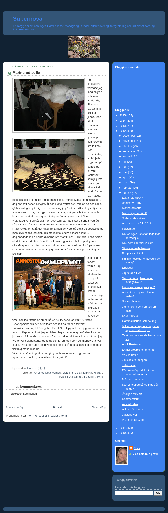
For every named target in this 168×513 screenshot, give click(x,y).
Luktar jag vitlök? (132, 197)
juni (125, 167)
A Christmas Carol (133, 419)
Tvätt (100, 376)
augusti (128, 156)
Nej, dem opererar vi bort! (138, 243)
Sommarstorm (131, 399)
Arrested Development (47, 372)
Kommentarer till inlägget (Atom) (47, 415)
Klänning (86, 372)
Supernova (27, 18)
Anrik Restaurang (133, 344)
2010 (123, 433)
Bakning (68, 372)
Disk (77, 372)
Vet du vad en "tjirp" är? (136, 223)
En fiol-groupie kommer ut (138, 349)
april (126, 177)
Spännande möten (133, 218)
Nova (137, 448)
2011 (123, 428)
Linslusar (127, 267)
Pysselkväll (66, 376)
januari (127, 193)
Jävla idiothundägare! (135, 360)
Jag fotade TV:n (132, 273)
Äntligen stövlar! (132, 394)
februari (128, 187)
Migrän (98, 372)
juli (125, 161)
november (129, 140)
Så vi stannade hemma (136, 248)
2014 (123, 120)
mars (126, 182)
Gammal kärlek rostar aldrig (139, 321)
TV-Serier (89, 376)
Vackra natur (130, 355)
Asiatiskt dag (130, 404)
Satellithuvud (130, 316)
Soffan (78, 376)
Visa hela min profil (145, 454)
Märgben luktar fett (133, 379)
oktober (128, 146)
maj (125, 172)
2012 (123, 131)
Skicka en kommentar (23, 393)
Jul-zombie (129, 365)
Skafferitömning (131, 202)
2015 (123, 115)
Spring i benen (131, 301)
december (129, 135)
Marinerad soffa (131, 207)
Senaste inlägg (15, 407)
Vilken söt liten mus (134, 409)
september (130, 151)
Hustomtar (128, 228)
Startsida (57, 407)
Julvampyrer (129, 414)
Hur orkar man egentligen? (138, 287)
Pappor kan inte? (132, 253)
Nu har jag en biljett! (134, 213)
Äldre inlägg (98, 407)
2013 (123, 126)
